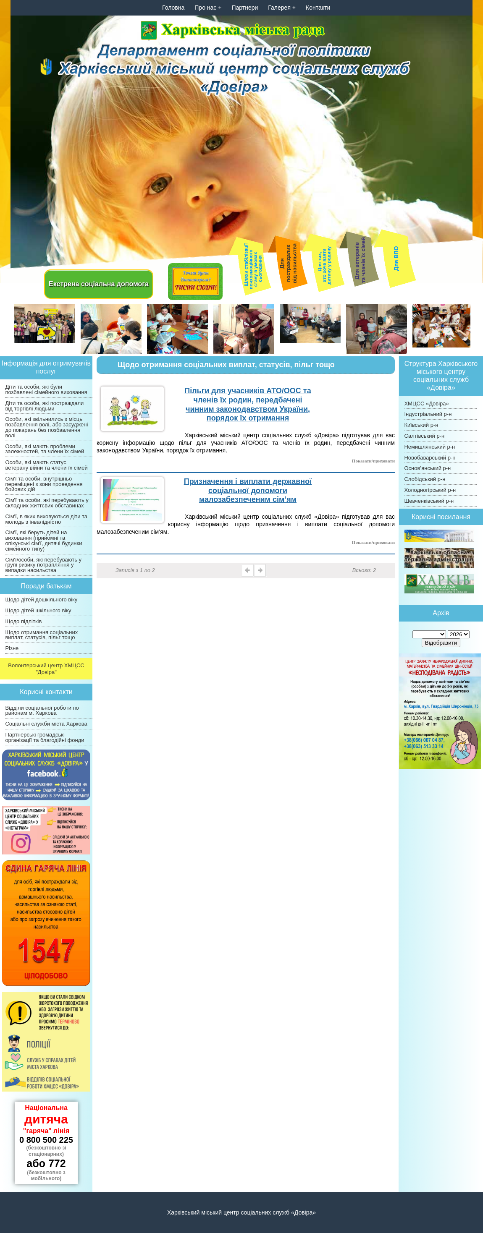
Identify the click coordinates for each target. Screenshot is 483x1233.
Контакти (318, 7)
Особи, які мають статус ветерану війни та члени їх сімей (46, 465)
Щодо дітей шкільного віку (38, 610)
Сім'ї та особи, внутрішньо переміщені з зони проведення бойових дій (43, 484)
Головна (173, 7)
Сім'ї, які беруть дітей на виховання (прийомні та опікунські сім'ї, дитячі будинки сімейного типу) (43, 540)
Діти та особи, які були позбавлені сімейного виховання (46, 389)
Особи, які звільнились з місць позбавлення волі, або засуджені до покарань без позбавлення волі (46, 427)
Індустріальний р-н (428, 414)
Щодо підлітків (23, 621)
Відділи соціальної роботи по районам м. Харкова (42, 710)
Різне (11, 648)
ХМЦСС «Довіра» (426, 403)
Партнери (244, 7)
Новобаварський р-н (429, 458)
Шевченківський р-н (429, 501)
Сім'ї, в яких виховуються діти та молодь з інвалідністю (46, 519)
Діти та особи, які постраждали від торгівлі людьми (44, 406)
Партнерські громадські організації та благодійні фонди (44, 737)
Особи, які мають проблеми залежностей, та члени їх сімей (44, 449)
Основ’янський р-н (427, 468)
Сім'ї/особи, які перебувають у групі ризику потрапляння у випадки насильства (43, 565)
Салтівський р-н (424, 436)
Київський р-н (421, 425)
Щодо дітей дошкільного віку (41, 599)
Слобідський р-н (424, 479)
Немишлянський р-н (429, 447)
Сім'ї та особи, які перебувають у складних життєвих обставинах (46, 503)
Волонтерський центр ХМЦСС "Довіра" (46, 668)
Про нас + (207, 7)
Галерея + (282, 7)
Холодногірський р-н (430, 490)
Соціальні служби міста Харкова (46, 724)
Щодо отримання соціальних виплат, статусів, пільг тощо (41, 635)
